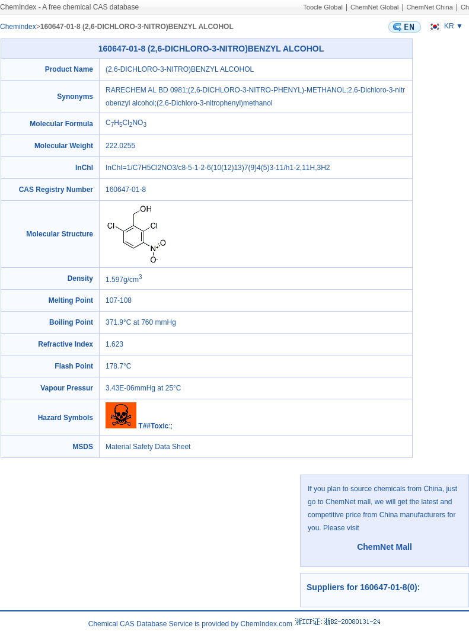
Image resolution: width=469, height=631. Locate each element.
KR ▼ (444, 26)
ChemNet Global (374, 7)
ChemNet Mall (384, 547)
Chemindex (18, 27)
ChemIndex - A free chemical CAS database (69, 7)
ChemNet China (430, 7)
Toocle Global (323, 7)
